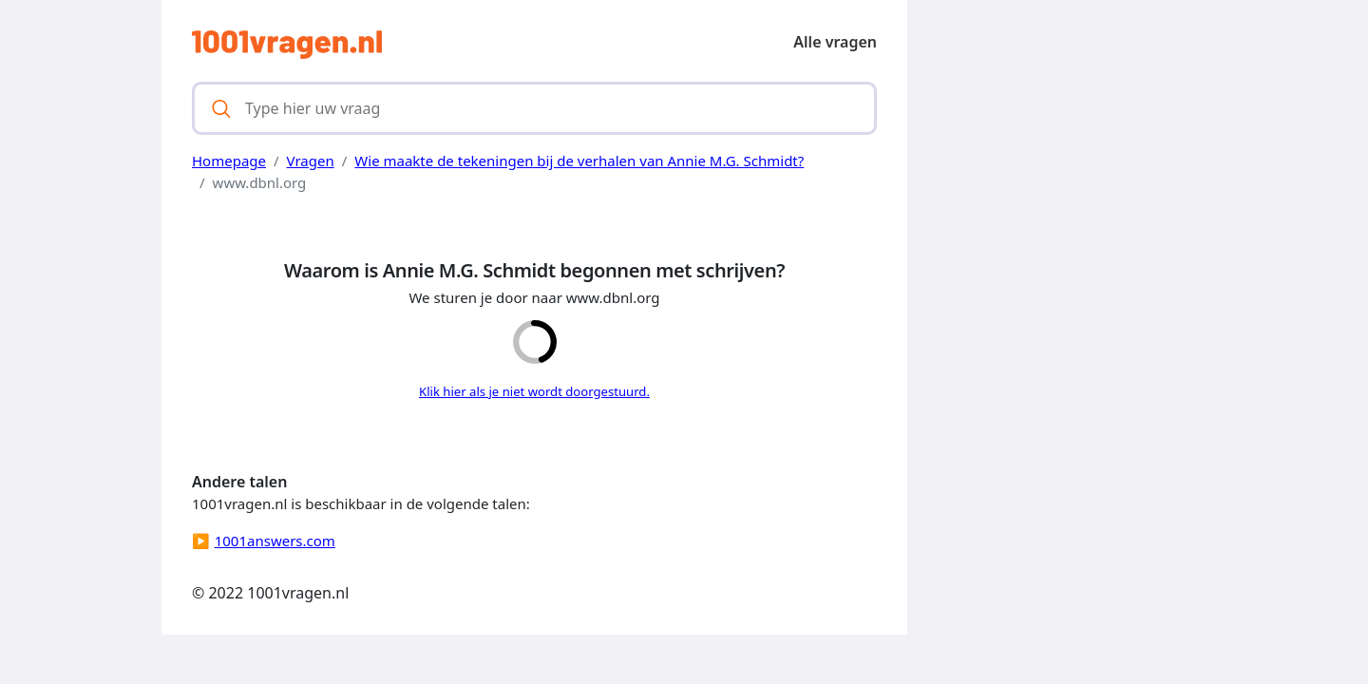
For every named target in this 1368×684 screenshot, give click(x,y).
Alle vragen (835, 41)
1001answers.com (275, 540)
